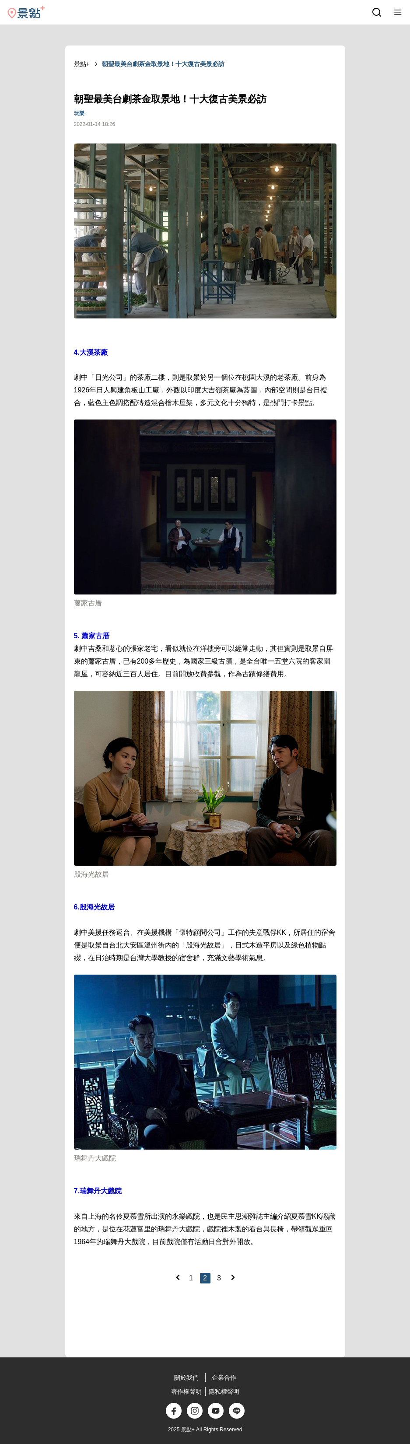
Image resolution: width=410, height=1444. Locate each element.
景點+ (82, 63)
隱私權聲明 (224, 1391)
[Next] (233, 1277)
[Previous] (177, 1277)
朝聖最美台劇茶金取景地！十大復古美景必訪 (163, 63)
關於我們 (186, 1377)
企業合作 (224, 1377)
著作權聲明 (186, 1391)
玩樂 (79, 113)
